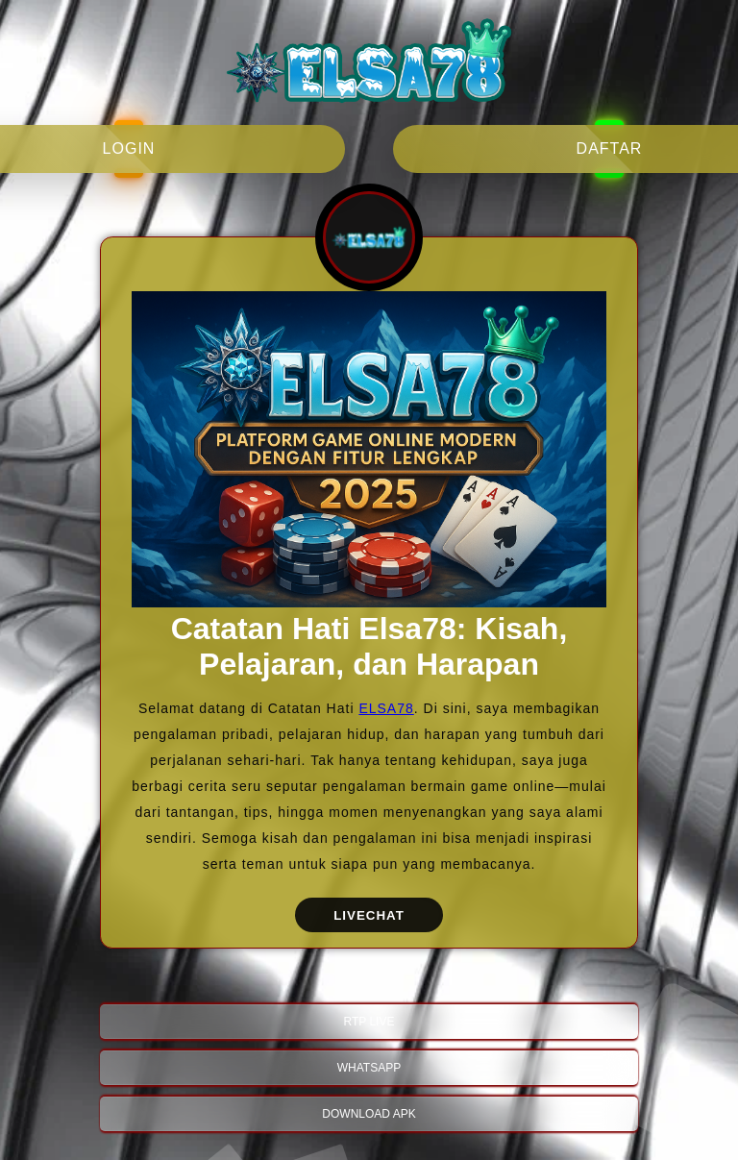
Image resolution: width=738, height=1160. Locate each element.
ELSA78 (385, 708)
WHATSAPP (369, 1067)
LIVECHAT (369, 915)
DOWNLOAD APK (368, 1114)
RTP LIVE (369, 1021)
